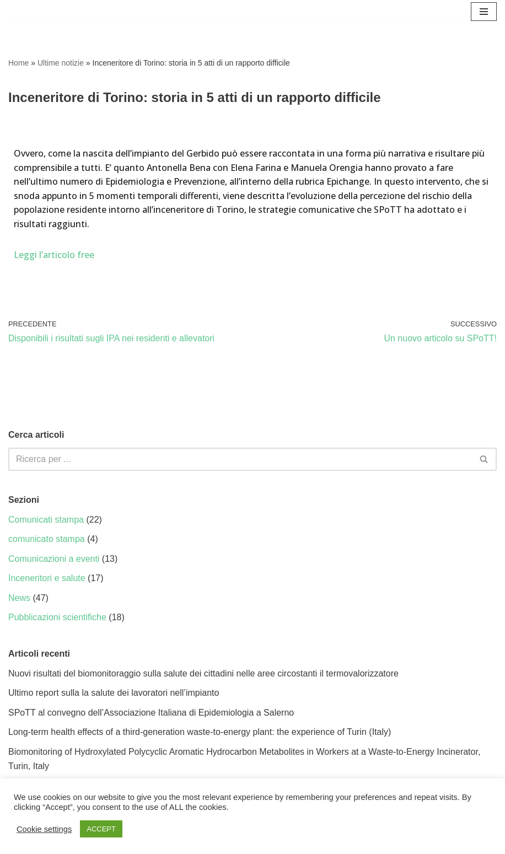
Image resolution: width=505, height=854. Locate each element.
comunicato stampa (46, 539)
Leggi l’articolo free (54, 255)
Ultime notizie (60, 62)
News (19, 598)
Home (18, 62)
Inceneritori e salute (46, 578)
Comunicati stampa (46, 519)
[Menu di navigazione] (484, 11)
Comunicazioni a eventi (53, 558)
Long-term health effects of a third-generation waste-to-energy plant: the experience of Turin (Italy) (199, 732)
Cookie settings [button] (44, 829)
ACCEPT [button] (101, 829)
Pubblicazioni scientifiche (57, 617)
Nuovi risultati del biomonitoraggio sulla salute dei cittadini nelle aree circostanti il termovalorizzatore (203, 673)
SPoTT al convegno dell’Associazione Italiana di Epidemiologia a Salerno (151, 712)
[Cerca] (240, 459)
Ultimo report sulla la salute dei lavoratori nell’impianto (113, 692)
